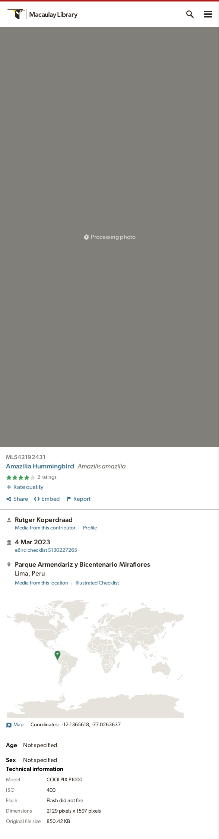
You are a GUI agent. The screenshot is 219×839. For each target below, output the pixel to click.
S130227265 (46, 550)
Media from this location (41, 583)
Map (14, 724)
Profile (90, 528)
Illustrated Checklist (97, 583)
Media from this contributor (45, 528)
